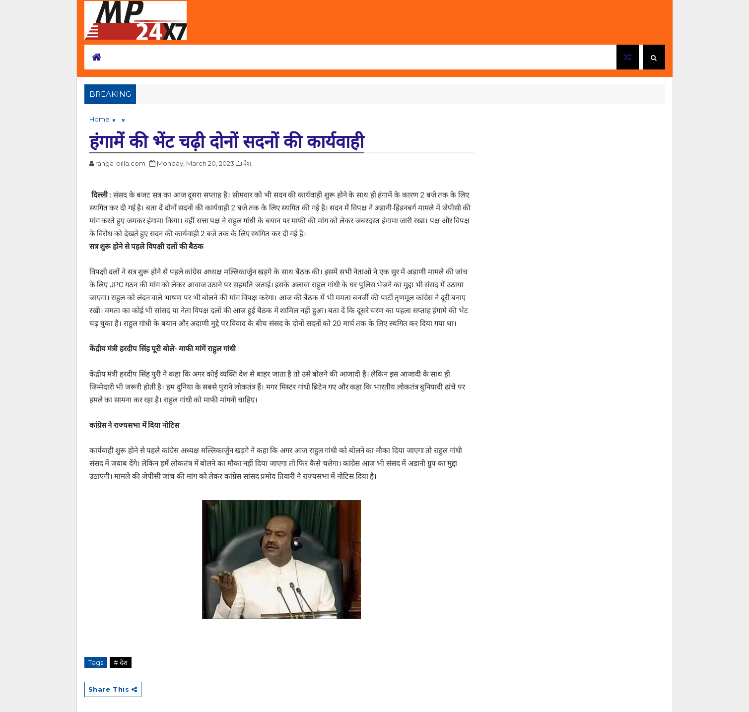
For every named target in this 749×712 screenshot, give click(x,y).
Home (99, 119)
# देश (121, 662)
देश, (248, 163)
